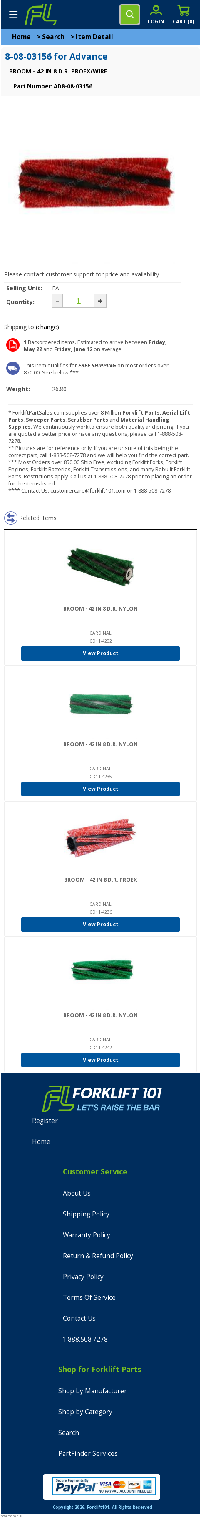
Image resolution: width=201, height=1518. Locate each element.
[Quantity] (78, 301)
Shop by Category (85, 1411)
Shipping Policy (86, 1214)
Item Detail (94, 37)
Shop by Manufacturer (92, 1391)
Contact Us (79, 1318)
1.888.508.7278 (85, 1339)
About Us (77, 1193)
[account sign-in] (156, 14)
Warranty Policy (86, 1235)
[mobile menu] (13, 14)
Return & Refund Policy (98, 1256)
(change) (47, 327)
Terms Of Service (89, 1297)
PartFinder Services (88, 1453)
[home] (40, 14)
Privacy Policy (83, 1276)
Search (53, 37)
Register (45, 1120)
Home (21, 37)
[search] (130, 14)
